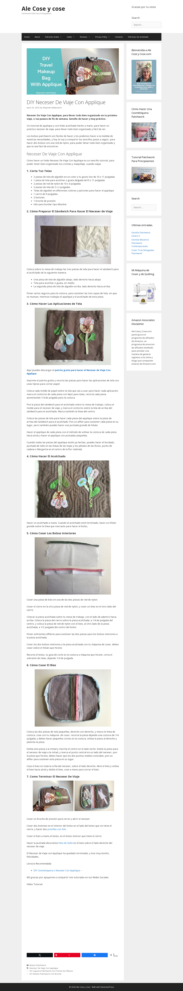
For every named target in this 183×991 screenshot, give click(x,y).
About (37, 37)
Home (27, 37)
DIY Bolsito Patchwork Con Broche (45, 974)
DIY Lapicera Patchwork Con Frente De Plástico (51, 971)
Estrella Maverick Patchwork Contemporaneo (140, 243)
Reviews (86, 37)
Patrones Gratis (54, 37)
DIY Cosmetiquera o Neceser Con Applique (57, 870)
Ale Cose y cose (43, 8)
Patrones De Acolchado (138, 37)
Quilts (72, 37)
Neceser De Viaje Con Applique (43, 968)
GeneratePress (107, 987)
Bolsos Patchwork (37, 965)
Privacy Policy (103, 37)
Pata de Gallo (65, 842)
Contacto (119, 37)
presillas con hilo (56, 829)
